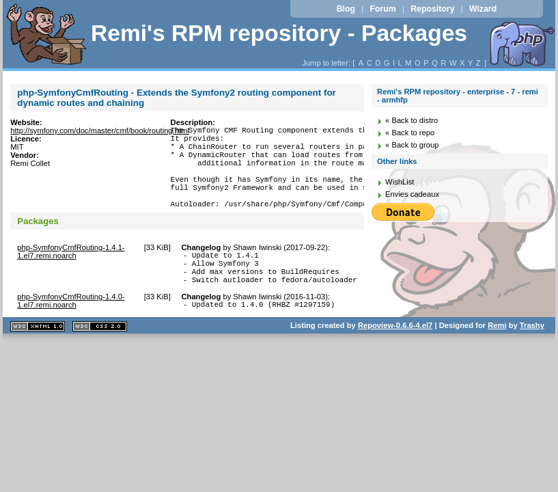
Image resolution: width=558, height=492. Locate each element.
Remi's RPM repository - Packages (279, 33)
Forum (382, 9)
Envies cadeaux (412, 194)
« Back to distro (411, 120)
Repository (432, 9)
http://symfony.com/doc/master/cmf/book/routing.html (99, 130)
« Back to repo (409, 132)
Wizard (483, 9)
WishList (399, 182)
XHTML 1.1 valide (37, 357)
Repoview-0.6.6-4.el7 (395, 356)
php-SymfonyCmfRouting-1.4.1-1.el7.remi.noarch (70, 272)
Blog (346, 9)
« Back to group (411, 145)
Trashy (532, 356)
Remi (497, 356)
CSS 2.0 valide (99, 357)
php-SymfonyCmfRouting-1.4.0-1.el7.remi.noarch (70, 329)
